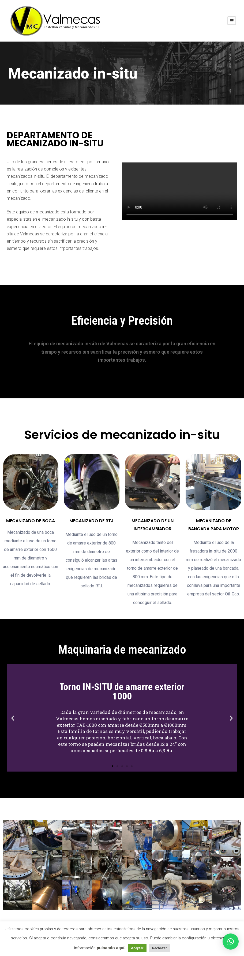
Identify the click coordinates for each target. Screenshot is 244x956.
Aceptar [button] (137, 948)
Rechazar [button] (159, 948)
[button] (112, 766)
